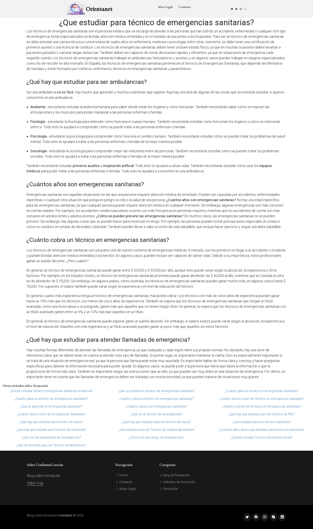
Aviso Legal (165, 7)
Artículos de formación (177, 482)
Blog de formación (174, 475)
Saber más (35, 483)
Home (121, 475)
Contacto (185, 7)
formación (168, 489)
